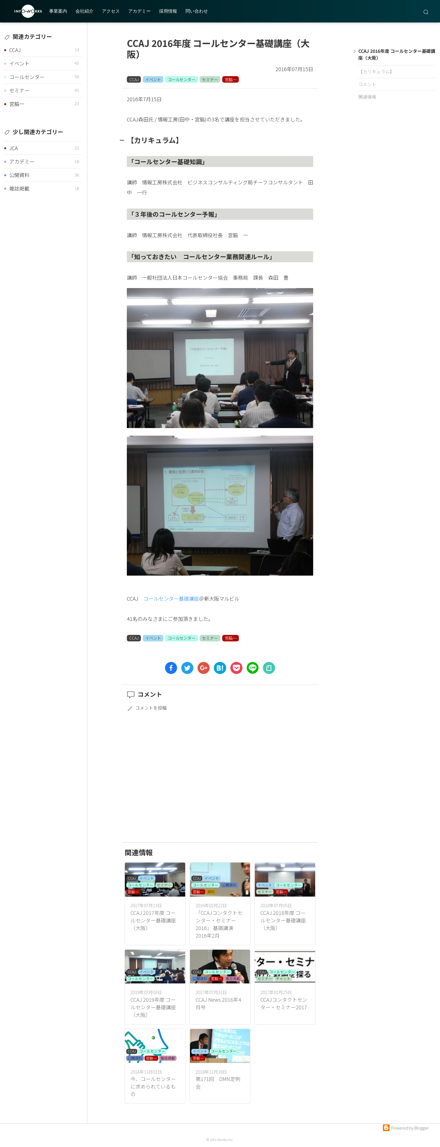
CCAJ (134, 79)
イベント (153, 79)
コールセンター (181, 79)
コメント (367, 84)
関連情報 (367, 97)
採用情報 (168, 11)
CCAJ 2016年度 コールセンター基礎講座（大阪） (396, 54)
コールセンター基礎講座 (171, 598)
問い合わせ (196, 11)
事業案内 (58, 11)
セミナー (210, 79)
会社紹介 (84, 11)
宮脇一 (231, 79)
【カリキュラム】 (376, 71)
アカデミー (139, 11)
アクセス (111, 11)
